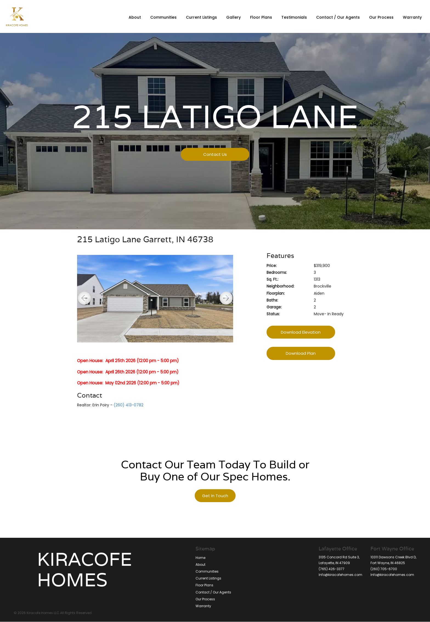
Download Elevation (301, 332)
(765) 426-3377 (331, 569)
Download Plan (301, 353)
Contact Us (215, 154)
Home (200, 557)
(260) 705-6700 (383, 569)
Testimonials (294, 17)
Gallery (233, 17)
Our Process (381, 17)
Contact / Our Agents (338, 17)
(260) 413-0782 (128, 405)
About (135, 17)
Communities (163, 17)
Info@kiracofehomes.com (392, 574)
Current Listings (201, 17)
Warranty (412, 17)
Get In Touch (215, 496)
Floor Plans (261, 17)
